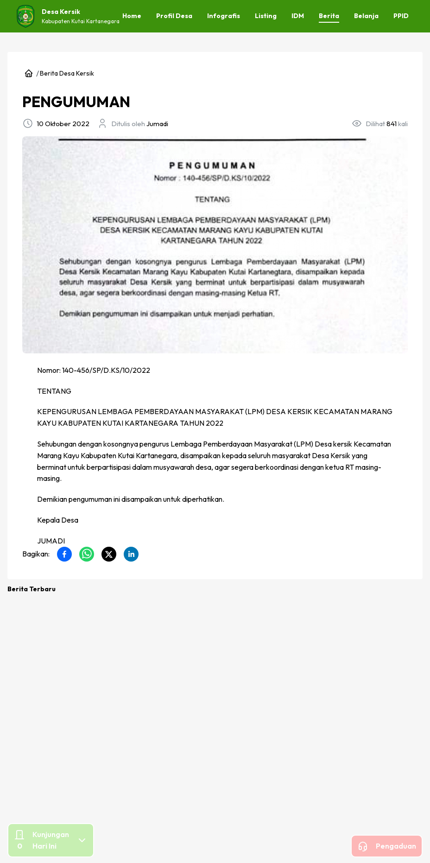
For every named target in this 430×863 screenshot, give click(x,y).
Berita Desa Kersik (67, 73)
